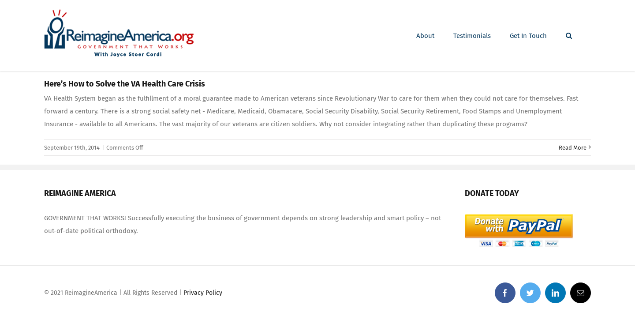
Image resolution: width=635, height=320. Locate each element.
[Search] (569, 36)
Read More (572, 147)
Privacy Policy (202, 293)
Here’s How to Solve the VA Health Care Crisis (124, 84)
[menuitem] (425, 36)
